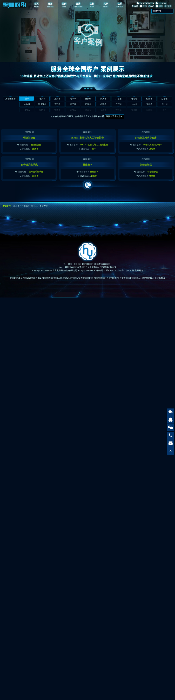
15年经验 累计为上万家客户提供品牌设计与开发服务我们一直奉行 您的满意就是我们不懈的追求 (87, 76)
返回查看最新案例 (114, 116)
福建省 (103, 104)
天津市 (73, 98)
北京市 (42, 98)
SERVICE (50, 7)
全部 (27, 98)
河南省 (149, 104)
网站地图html (148, 278)
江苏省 (57, 104)
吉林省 (27, 104)
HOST (92, 7)
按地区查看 (10, 98)
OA (151, 6)
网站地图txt (159, 278)
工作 (143, 6)
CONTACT (119, 7)
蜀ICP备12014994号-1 (115, 270)
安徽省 (88, 104)
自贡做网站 (88, 278)
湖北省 (164, 104)
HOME (36, 7)
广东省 (119, 98)
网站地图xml (136, 278)
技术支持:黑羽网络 (134, 270)
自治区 (149, 110)
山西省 (149, 98)
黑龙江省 (42, 104)
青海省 (119, 110)
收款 (135, 6)
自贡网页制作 (113, 278)
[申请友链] (44, 206)
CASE (64, 7)
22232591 (161, 3)
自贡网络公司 (100, 278)
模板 (159, 6)
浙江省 (73, 104)
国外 (165, 110)
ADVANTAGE (78, 7)
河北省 (134, 98)
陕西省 (88, 110)
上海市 (57, 98)
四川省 (103, 98)
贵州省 (57, 110)
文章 (167, 6)
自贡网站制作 (76, 278)
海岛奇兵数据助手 (21, 206)
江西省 (119, 104)
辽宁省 (164, 98)
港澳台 (134, 110)
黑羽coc (34, 206)
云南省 (73, 110)
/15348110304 (145, 3)
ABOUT (105, 7)
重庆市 (88, 98)
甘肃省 (103, 110)
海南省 (42, 110)
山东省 (134, 104)
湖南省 (27, 110)
